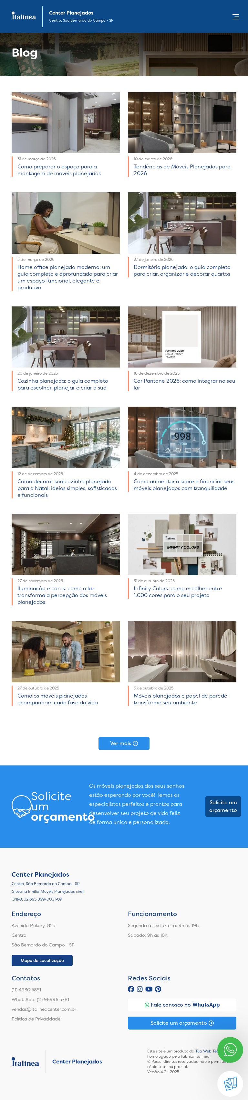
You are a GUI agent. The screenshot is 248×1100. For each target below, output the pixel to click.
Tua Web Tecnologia (213, 1051)
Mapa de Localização (42, 960)
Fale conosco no (182, 1005)
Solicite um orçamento (223, 806)
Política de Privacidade (36, 1019)
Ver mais (124, 743)
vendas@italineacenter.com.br (44, 1009)
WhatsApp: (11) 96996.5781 (40, 999)
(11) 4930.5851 (26, 990)
